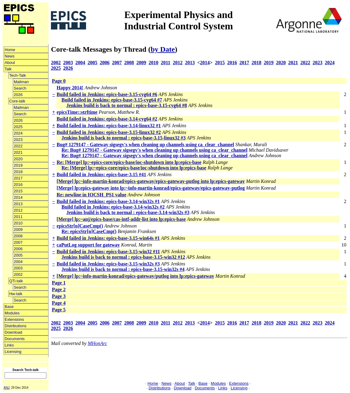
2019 (18, 165)
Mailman (21, 82)
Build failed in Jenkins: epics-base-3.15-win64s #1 (108, 238)
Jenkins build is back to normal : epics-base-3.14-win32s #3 (128, 212)
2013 (18, 204)
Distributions (16, 326)
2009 (18, 229)
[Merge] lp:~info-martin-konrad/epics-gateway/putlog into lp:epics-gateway (135, 276)
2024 (18, 133)
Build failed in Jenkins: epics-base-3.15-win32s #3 (108, 263)
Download (13, 332)
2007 (18, 242)
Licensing (13, 351)
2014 (18, 197)
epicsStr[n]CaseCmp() (80, 225)
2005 (18, 255)
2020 (18, 159)
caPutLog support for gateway (88, 244)
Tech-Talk (17, 75)
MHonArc (97, 343)
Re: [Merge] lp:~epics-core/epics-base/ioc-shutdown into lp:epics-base (129, 162)
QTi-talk (16, 281)
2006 (18, 249)
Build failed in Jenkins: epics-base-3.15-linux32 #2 (109, 132)
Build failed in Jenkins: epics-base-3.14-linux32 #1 (109, 125)
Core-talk (17, 101)
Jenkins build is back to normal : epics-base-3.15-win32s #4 (123, 269)
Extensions (14, 319)
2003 (18, 268)
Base (9, 306)
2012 (18, 210)
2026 (18, 94)
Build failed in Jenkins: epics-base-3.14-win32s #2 (113, 206)
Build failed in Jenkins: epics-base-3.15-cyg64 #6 (107, 94)
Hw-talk (15, 293)
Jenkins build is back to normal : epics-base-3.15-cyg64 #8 (127, 105)
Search (20, 88)
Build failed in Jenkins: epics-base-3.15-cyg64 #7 (112, 99)
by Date (163, 49)
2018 (18, 171)
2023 (18, 139)
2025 (18, 126)
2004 (18, 261)
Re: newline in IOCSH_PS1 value (91, 194)
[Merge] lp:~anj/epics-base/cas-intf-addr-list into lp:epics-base (121, 219)
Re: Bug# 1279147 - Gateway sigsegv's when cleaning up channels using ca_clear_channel (154, 150)
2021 (18, 152)
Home (10, 49)
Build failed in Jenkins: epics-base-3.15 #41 (101, 174)
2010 (18, 223)
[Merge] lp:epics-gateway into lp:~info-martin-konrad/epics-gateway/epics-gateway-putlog (151, 188)
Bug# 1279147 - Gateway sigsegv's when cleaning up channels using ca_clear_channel (145, 144)
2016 (18, 184)
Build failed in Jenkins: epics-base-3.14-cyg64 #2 (107, 118)
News (10, 56)
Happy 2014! (70, 87)
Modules (12, 313)
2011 (18, 216)
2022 (18, 146)
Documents (15, 338)
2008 (18, 236)
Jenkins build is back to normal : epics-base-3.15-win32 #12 (123, 257)
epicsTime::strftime (77, 112)
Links (9, 345)
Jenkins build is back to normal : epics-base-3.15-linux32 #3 (124, 137)
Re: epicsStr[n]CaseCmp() (89, 231)
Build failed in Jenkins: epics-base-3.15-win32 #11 (108, 251)
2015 (18, 191)
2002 (18, 274)
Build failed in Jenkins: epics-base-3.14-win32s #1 (108, 201)
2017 (18, 178)
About (10, 62)
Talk (8, 69)
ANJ (6, 387)
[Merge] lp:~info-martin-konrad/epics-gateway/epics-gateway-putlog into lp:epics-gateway (151, 181)
